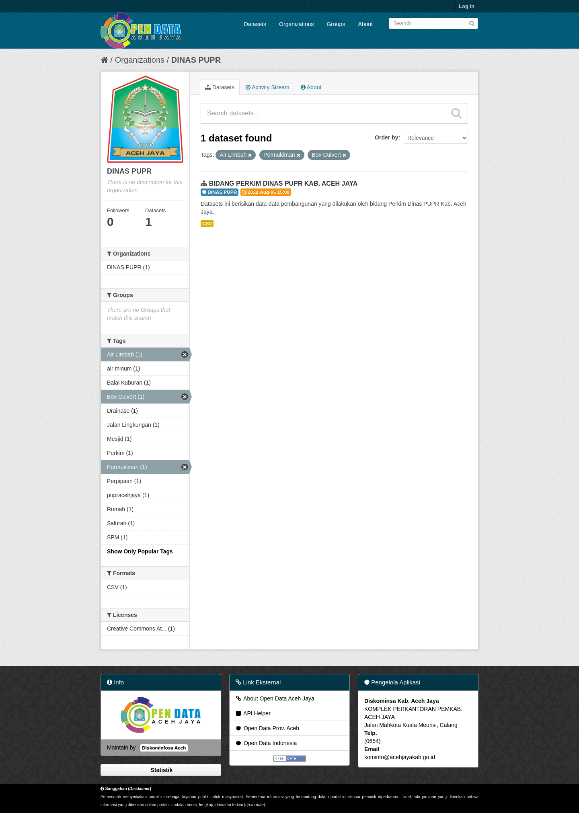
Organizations (296, 24)
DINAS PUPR (196, 59)
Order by (386, 137)
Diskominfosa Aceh (164, 748)
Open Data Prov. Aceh (267, 728)
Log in (466, 6)
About (365, 24)
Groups (335, 24)
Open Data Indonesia (266, 743)
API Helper (253, 713)
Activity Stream (267, 87)
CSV (207, 223)
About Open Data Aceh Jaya (274, 698)
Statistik (160, 770)
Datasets (255, 24)
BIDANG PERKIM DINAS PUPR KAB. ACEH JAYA (283, 183)
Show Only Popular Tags (140, 551)
